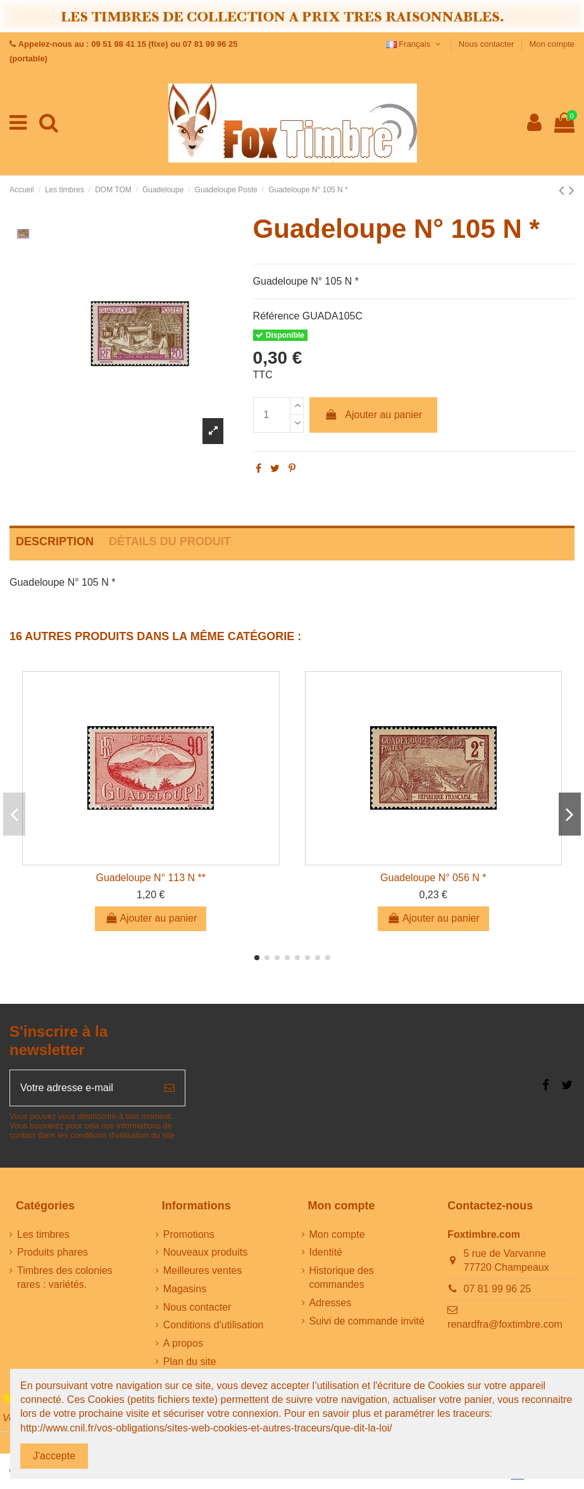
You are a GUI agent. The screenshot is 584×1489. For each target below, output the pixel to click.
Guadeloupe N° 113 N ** (151, 877)
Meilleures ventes (202, 1270)
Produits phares (52, 1252)
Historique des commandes (341, 1277)
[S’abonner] (169, 1088)
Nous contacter (487, 44)
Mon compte (552, 44)
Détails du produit (170, 541)
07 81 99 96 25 (497, 1288)
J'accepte (54, 1455)
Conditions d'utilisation (213, 1324)
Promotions (188, 1234)
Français (415, 44)
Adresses (330, 1302)
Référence (276, 316)
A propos (183, 1343)
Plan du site (189, 1361)
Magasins (184, 1288)
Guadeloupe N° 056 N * (433, 877)
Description (55, 541)
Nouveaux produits (205, 1252)
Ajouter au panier (373, 414)
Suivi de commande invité (367, 1321)
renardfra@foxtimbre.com (504, 1324)
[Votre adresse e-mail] (82, 1088)
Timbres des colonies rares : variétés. (65, 1277)
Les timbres (43, 1234)
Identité (325, 1252)
